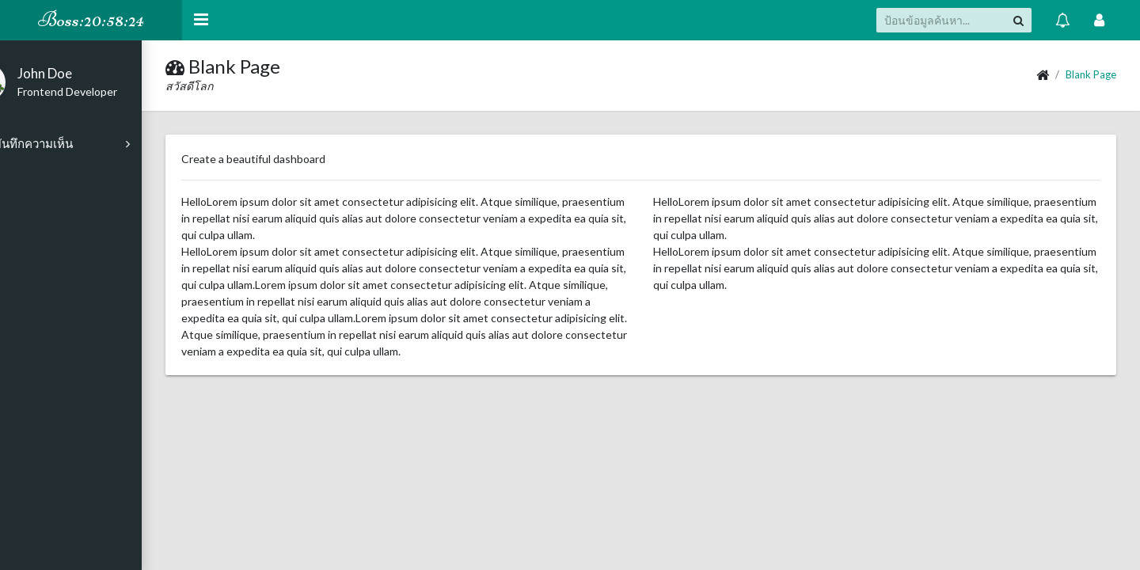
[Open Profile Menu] (1099, 20)
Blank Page (1091, 74)
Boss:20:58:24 (91, 19)
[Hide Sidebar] (201, 20)
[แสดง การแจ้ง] (1062, 20)
